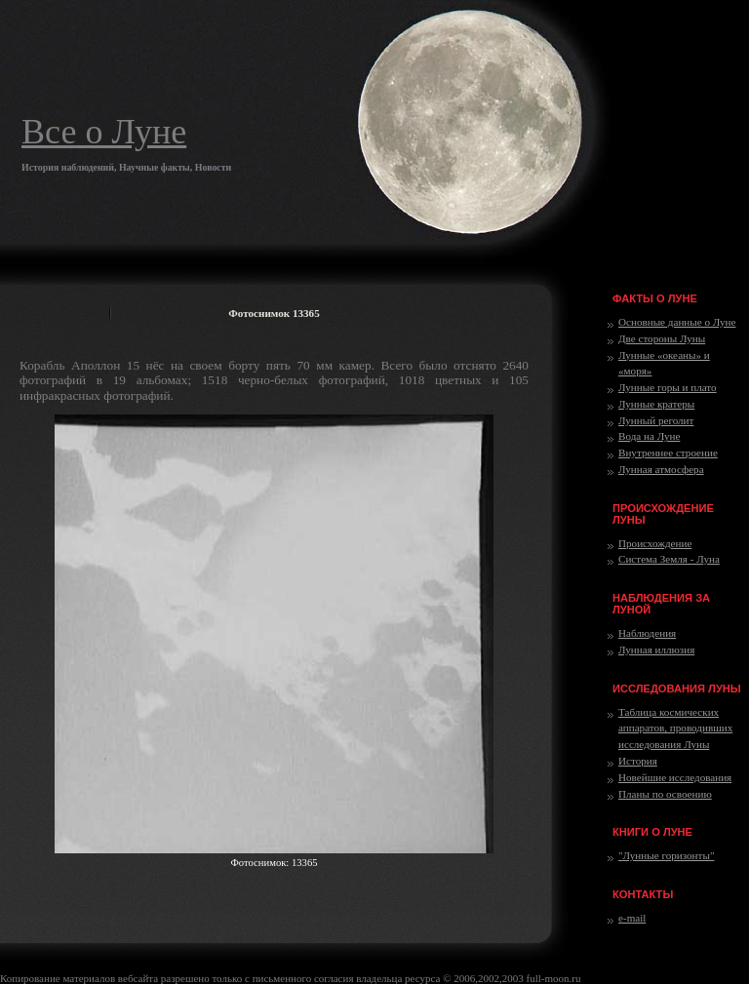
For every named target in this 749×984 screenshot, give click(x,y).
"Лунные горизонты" (666, 855)
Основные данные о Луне (676, 322)
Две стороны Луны (661, 338)
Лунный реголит (655, 420)
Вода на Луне (649, 436)
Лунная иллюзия (656, 649)
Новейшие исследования (674, 777)
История (637, 761)
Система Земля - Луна (669, 559)
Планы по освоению (665, 794)
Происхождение (654, 543)
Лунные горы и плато (667, 387)
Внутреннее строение (668, 452)
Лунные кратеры (656, 404)
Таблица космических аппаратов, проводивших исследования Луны (675, 728)
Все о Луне (103, 131)
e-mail (632, 918)
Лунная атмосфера (661, 469)
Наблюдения (647, 633)
